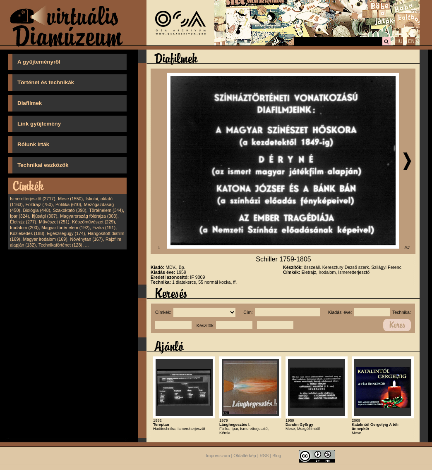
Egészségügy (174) (66, 233)
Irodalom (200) (24, 227)
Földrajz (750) (39, 204)
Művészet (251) (54, 221)
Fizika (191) (103, 227)
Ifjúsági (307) (45, 216)
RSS (264, 455)
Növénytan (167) (86, 239)
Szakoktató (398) (69, 210)
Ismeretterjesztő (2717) (32, 198)
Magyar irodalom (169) (45, 239)
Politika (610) (68, 204)
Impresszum (218, 455)
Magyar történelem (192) (65, 227)
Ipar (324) (19, 216)
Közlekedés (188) (27, 233)
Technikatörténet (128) (60, 244)
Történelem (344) (106, 210)
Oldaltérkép (244, 455)
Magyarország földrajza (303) (89, 216)
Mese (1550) (70, 198)
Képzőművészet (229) (93, 221)
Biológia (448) (36, 210)
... (87, 244)
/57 (407, 248)
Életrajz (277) (23, 221)
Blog (276, 455)
